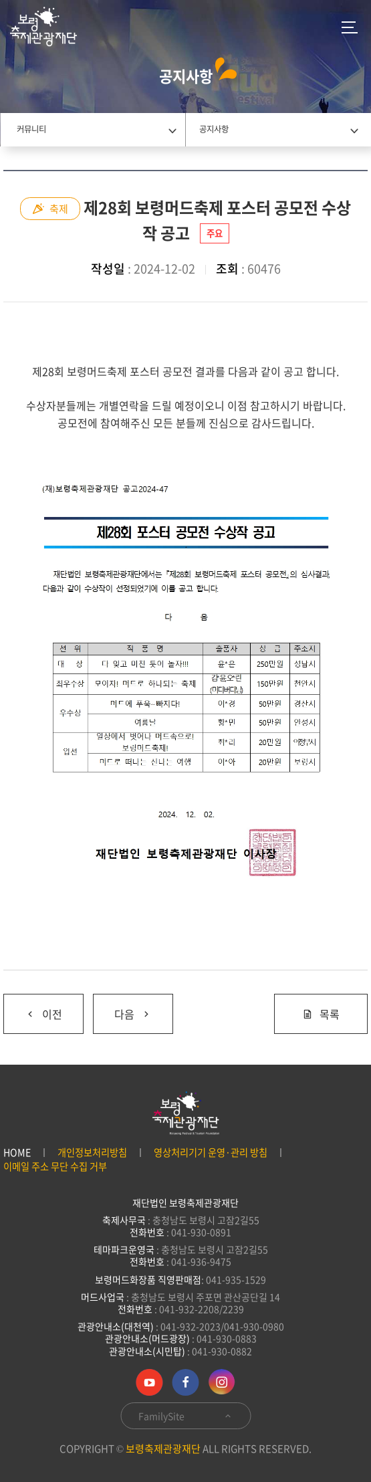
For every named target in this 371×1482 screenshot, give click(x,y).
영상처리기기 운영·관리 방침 (210, 1153)
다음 (122, 1008)
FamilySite (185, 1415)
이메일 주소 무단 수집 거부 (55, 1167)
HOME (17, 1153)
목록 (321, 1014)
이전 (32, 1008)
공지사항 (214, 129)
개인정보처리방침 (92, 1153)
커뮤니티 (31, 129)
